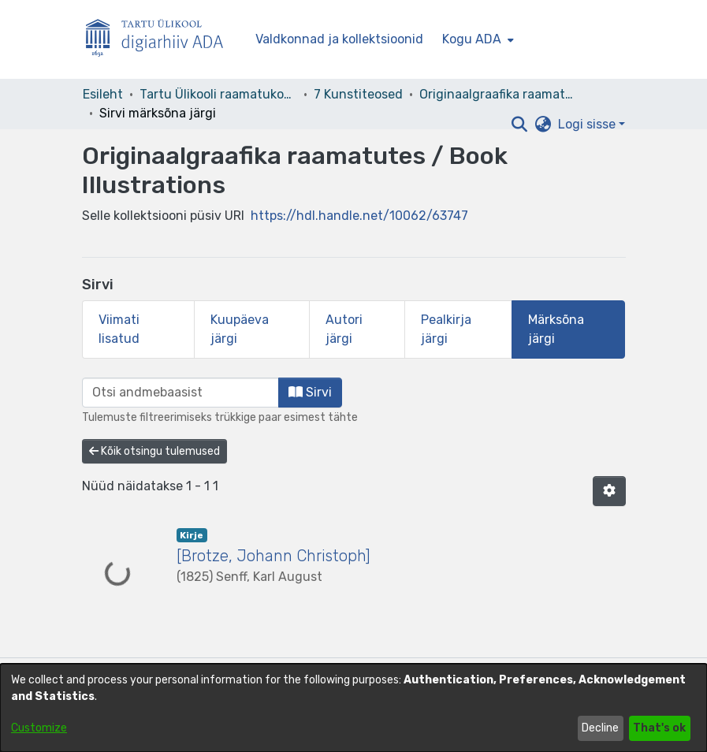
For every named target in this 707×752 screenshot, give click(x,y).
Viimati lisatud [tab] (119, 329)
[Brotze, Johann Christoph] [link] (273, 555)
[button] (520, 124)
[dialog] (353, 708)
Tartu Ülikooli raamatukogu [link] (218, 94)
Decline (600, 728)
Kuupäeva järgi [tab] (239, 329)
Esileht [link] (103, 94)
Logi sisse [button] (588, 124)
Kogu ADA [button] (471, 39)
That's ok (659, 728)
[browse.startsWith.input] (180, 393)
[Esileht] (161, 40)
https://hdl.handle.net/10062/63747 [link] (359, 215)
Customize (39, 728)
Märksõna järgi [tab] (556, 329)
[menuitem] (476, 39)
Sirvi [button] (310, 392)
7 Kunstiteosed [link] (358, 94)
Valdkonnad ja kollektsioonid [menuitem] (339, 39)
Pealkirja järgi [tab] (446, 329)
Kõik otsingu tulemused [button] (154, 451)
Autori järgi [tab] (344, 329)
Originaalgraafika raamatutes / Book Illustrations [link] (498, 94)
